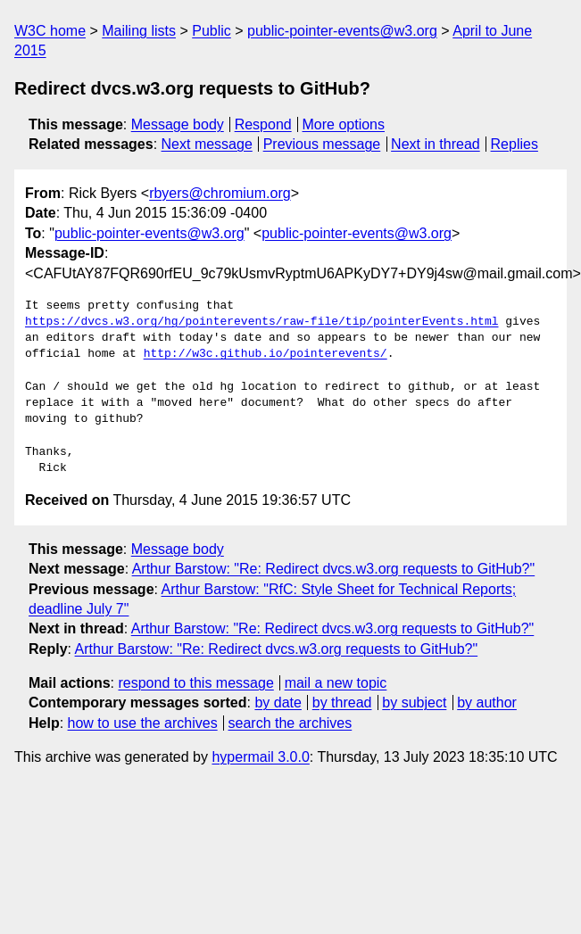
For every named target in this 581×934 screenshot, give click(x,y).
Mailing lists (139, 30)
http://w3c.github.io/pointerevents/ (265, 354)
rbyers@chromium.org (220, 193)
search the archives (290, 723)
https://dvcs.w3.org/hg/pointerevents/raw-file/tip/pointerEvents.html (261, 322)
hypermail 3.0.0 (260, 757)
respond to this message (195, 682)
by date (277, 702)
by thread (342, 702)
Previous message (322, 144)
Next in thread (435, 144)
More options (344, 124)
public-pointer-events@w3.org (342, 30)
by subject (414, 702)
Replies (514, 144)
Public (211, 30)
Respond (263, 124)
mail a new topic (336, 682)
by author (487, 702)
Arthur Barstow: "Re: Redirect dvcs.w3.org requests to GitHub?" (333, 568)
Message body (177, 124)
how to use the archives (143, 723)
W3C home (50, 30)
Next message (207, 144)
